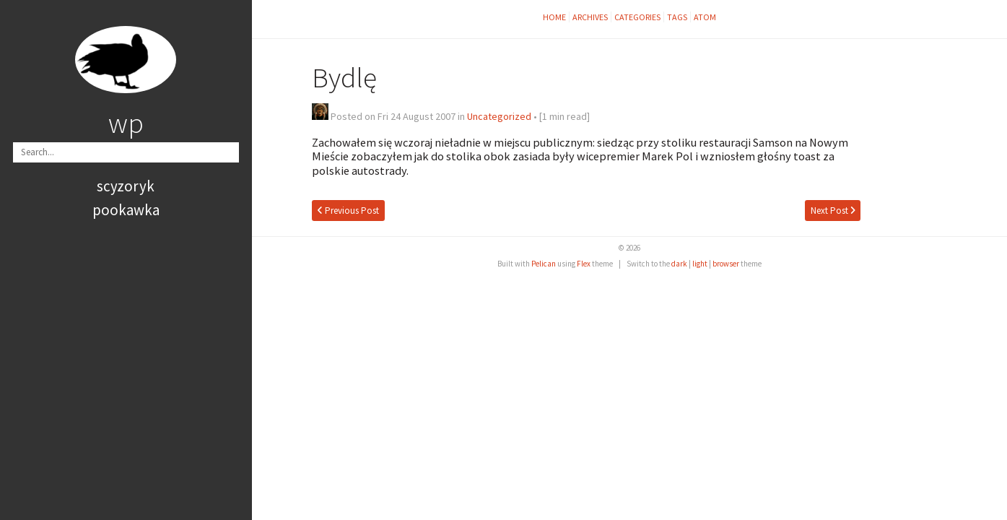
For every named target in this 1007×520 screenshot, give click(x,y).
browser (725, 264)
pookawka (126, 210)
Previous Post (348, 210)
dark (679, 264)
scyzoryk (125, 186)
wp (126, 123)
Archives (590, 17)
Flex (583, 264)
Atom (705, 17)
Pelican (543, 264)
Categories (637, 17)
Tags (677, 17)
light (699, 264)
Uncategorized (499, 116)
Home (554, 17)
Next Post (833, 210)
